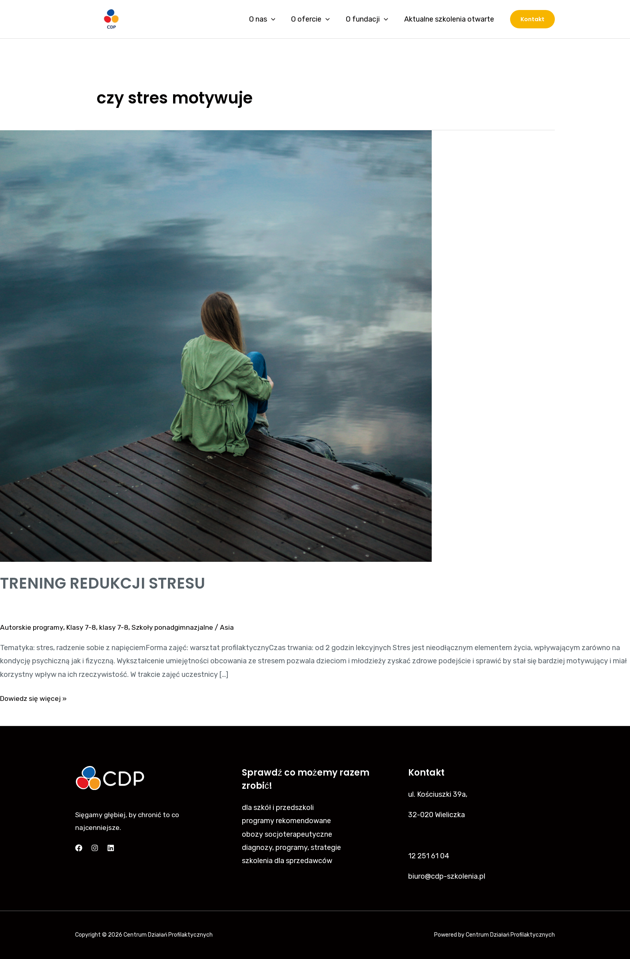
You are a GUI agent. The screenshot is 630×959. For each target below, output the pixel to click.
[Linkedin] (110, 848)
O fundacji (369, 19)
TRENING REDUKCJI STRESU (105, 583)
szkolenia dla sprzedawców (287, 860)
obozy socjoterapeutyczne (287, 834)
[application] (277, 19)
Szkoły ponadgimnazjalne (178, 627)
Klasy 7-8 (83, 627)
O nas (268, 19)
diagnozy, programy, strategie (291, 847)
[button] (532, 19)
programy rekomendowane (286, 820)
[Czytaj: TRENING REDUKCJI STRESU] (216, 345)
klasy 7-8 (117, 627)
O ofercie (314, 19)
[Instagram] (94, 848)
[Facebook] (78, 848)
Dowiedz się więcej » (34, 697)
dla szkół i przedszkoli (278, 807)
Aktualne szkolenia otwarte (450, 19)
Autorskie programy (32, 627)
